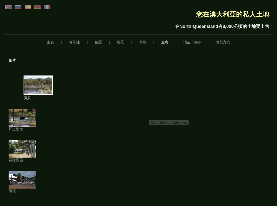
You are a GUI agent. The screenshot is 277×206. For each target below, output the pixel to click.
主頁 (50, 42)
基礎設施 (22, 158)
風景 (120, 42)
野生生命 (22, 127)
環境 (142, 42)
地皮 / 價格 (192, 42)
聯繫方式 (223, 42)
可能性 (74, 42)
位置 (98, 42)
